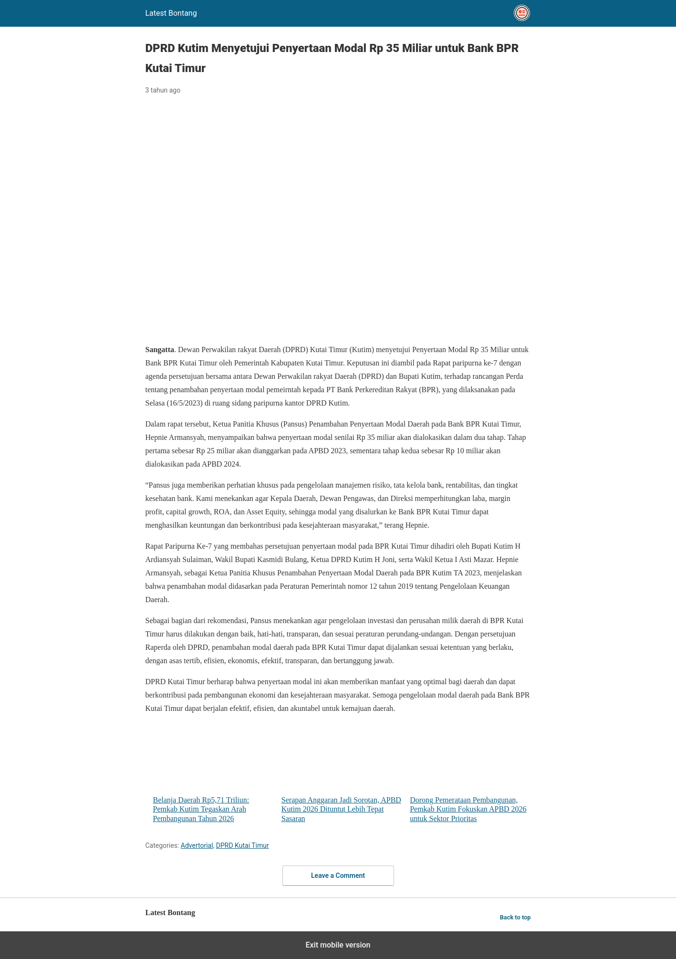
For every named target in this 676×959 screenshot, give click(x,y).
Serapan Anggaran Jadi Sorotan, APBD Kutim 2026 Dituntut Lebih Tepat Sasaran (341, 773)
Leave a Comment (338, 875)
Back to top (515, 917)
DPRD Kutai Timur (242, 845)
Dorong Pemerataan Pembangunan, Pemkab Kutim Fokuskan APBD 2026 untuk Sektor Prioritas (470, 773)
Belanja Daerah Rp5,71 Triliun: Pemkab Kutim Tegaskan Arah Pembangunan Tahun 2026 (213, 773)
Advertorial (197, 845)
